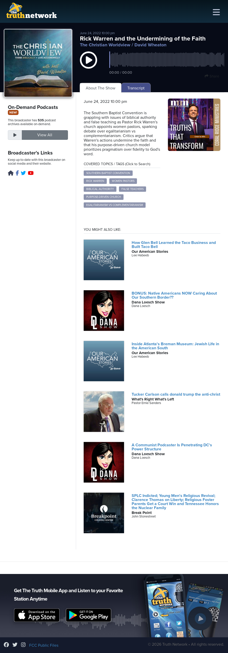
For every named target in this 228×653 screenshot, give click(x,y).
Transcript (136, 88)
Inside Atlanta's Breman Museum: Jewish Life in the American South (175, 346)
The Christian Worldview (105, 45)
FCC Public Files (43, 645)
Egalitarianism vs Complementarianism (114, 205)
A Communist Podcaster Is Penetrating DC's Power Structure (172, 447)
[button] (88, 65)
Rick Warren (95, 181)
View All (44, 135)
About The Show (100, 88)
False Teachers (132, 189)
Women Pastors (123, 181)
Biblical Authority (100, 189)
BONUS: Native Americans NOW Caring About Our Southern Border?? (174, 295)
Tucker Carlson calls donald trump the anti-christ (176, 394)
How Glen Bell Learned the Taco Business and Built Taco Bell (174, 244)
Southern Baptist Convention (108, 173)
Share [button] (212, 76)
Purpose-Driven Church (103, 197)
